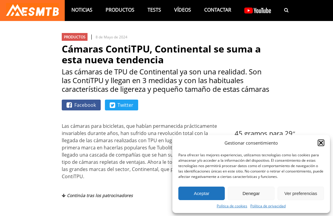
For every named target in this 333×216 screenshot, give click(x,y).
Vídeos (182, 10)
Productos (120, 10)
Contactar (217, 10)
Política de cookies (232, 205)
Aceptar (202, 193)
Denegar (251, 193)
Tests (154, 10)
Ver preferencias (300, 193)
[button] (321, 143)
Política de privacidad (268, 205)
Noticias (81, 10)
